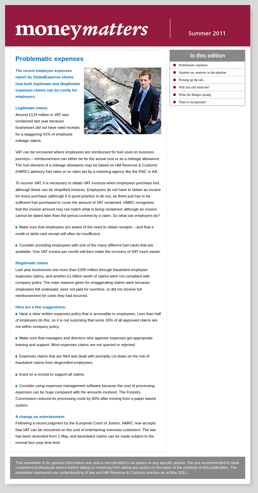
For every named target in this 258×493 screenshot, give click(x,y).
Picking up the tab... (192, 80)
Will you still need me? (194, 87)
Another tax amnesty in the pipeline (202, 72)
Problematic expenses (193, 65)
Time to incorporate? (193, 102)
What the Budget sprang (195, 95)
